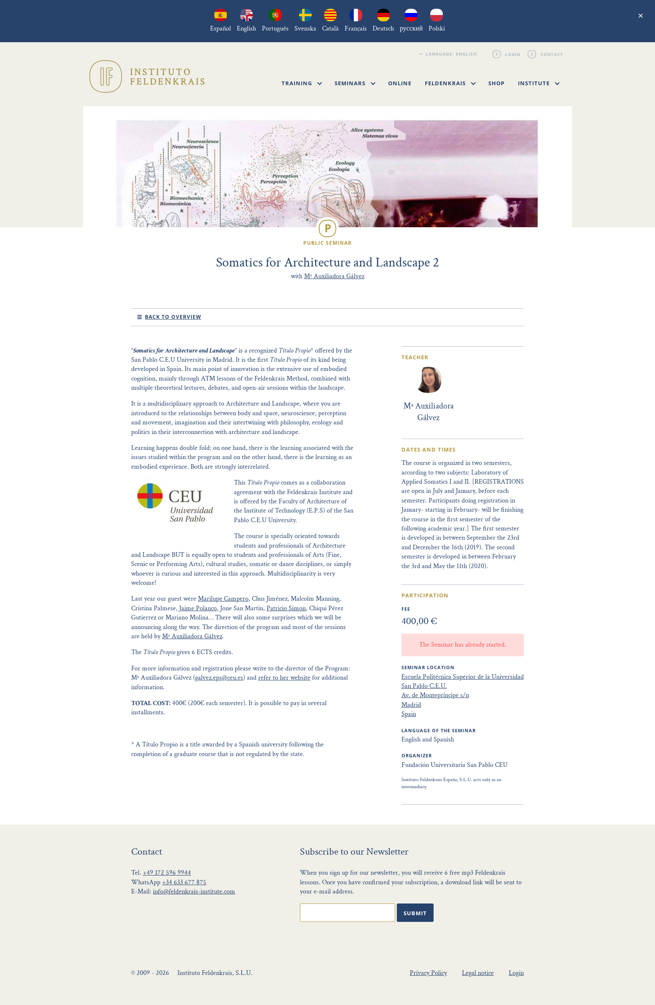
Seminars (355, 83)
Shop (496, 83)
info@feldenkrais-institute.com (194, 891)
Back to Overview (173, 316)
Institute (539, 83)
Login (513, 54)
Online (399, 83)
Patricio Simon (286, 608)
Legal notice (478, 973)
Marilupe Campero (223, 598)
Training (302, 83)
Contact (552, 54)
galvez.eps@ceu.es (219, 677)
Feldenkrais (450, 83)
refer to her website (284, 677)
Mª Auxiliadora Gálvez (334, 276)
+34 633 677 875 (184, 882)
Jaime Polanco (198, 608)
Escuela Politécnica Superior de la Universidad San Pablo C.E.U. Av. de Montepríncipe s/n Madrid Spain (462, 696)
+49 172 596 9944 (167, 872)
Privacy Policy (428, 973)
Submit (415, 913)
